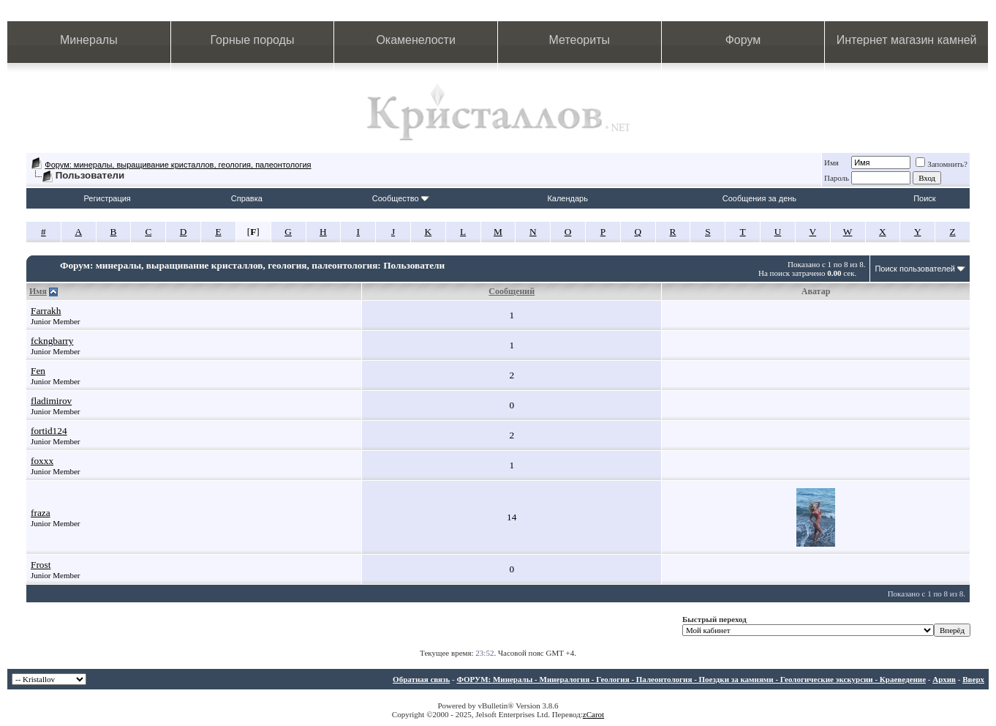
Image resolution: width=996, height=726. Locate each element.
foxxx (42, 460)
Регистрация (107, 198)
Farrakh (46, 310)
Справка (247, 198)
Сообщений (511, 291)
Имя (831, 162)
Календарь (567, 198)
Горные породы (253, 40)
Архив (944, 679)
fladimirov (51, 400)
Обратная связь (421, 679)
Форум (743, 40)
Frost (40, 564)
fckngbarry (52, 340)
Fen (38, 370)
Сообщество (400, 198)
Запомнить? (941, 164)
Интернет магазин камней (907, 40)
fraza (40, 512)
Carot (595, 714)
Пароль (836, 177)
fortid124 (49, 430)
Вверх (973, 679)
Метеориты (579, 40)
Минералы (89, 40)
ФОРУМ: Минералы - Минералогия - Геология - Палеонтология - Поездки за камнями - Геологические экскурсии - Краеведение (691, 679)
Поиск (924, 198)
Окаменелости (415, 40)
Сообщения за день (759, 198)
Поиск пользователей (915, 268)
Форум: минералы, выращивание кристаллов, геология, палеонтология (178, 164)
